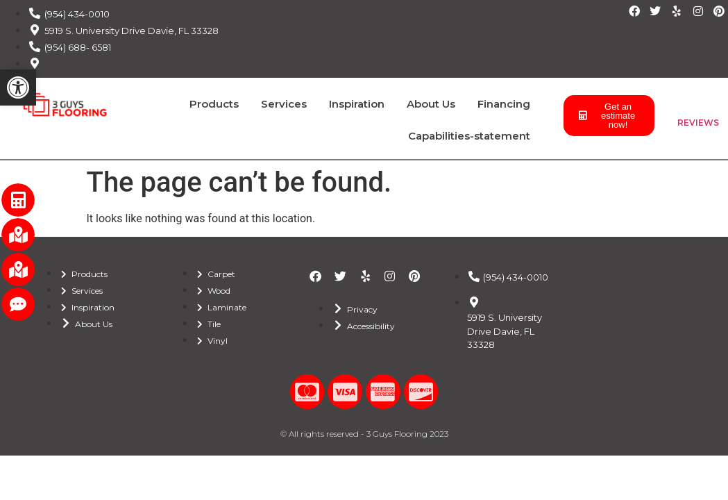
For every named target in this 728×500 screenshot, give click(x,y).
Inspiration (356, 103)
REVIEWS (698, 122)
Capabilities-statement (469, 135)
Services (284, 103)
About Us (431, 103)
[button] (18, 87)
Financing (503, 103)
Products (214, 103)
